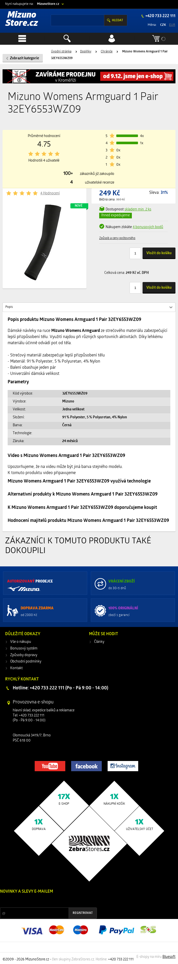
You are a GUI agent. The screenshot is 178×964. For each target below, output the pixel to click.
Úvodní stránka (61, 51)
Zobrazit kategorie (24, 58)
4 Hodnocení (50, 193)
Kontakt (16, 668)
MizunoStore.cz (48, 4)
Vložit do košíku (159, 253)
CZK (163, 25)
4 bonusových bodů (148, 227)
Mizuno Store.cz (21, 19)
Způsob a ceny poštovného (117, 238)
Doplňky (85, 51)
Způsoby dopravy (23, 655)
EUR (172, 25)
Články (99, 642)
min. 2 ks (137, 209)
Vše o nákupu (20, 642)
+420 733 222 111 (160, 16)
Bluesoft (168, 957)
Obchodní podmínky (25, 662)
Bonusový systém (23, 649)
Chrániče (106, 51)
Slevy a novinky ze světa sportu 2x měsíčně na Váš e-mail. (43, 901)
